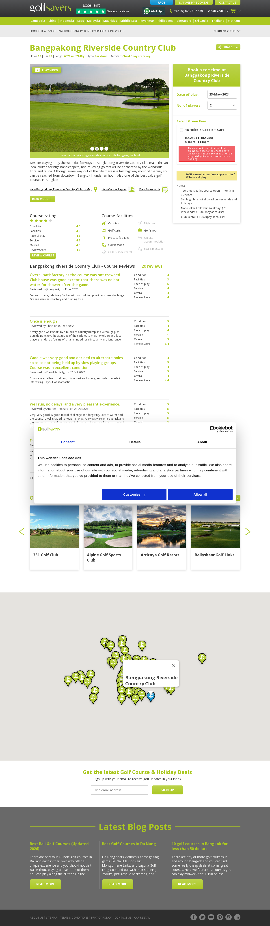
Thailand (218, 21)
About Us (36, 917)
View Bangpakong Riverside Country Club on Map (63, 189)
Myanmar (147, 21)
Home (34, 31)
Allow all (200, 494)
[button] (150, 697)
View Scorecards (153, 190)
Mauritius (110, 21)
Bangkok (63, 31)
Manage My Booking (193, 2)
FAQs (161, 2)
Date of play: (188, 94)
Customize (134, 494)
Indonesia (67, 21)
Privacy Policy (101, 917)
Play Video (46, 70)
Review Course (43, 255)
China (52, 21)
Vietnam (234, 21)
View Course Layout (118, 190)
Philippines (165, 21)
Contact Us (227, 2)
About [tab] (202, 442)
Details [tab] (135, 442)
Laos (80, 21)
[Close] (173, 665)
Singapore (184, 21)
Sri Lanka (201, 21)
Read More (42, 199)
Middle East (128, 21)
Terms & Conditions (74, 917)
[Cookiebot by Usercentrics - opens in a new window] (213, 429)
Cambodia (37, 21)
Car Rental (142, 917)
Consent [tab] (68, 442)
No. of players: (189, 105)
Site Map (51, 917)
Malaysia (93, 21)
